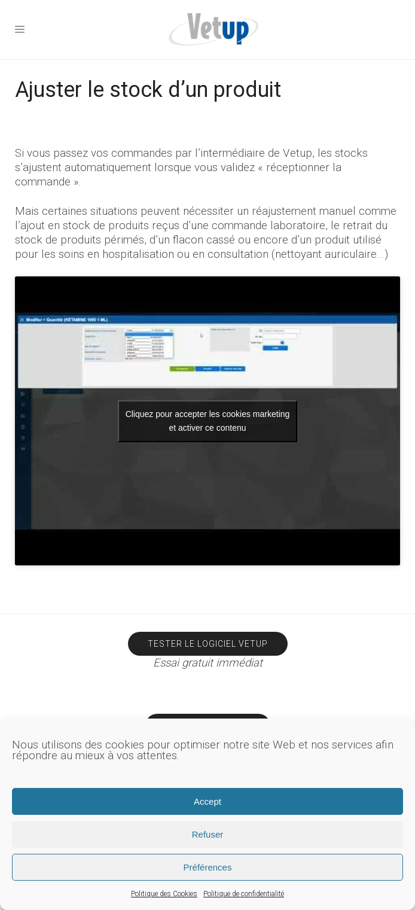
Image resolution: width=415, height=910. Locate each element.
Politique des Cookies (164, 894)
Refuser (208, 834)
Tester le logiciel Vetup (208, 644)
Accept (207, 801)
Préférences (208, 867)
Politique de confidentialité (243, 894)
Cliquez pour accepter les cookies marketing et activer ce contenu (208, 421)
